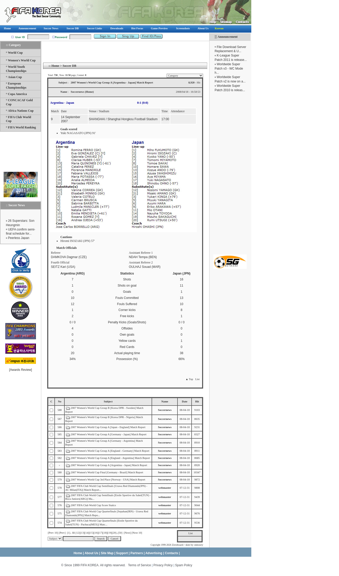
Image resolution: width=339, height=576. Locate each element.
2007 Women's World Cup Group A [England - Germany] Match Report (110, 450)
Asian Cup (15, 77)
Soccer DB (69, 66)
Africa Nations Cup (21, 110)
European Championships (16, 85)
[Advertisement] (230, 173)
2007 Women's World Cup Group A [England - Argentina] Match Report (110, 458)
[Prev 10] (53, 532)
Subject (108, 401)
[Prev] (62, 532)
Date (184, 401)
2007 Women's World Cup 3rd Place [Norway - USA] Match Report (108, 479)
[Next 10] (137, 532)
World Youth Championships (16, 69)
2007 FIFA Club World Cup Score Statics (93, 505)
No (59, 401)
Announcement (227, 37)
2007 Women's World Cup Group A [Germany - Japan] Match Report (108, 434)
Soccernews (165, 410)
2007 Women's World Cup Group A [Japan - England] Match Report (108, 427)
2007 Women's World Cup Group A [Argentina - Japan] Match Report (109, 465)
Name (164, 401)
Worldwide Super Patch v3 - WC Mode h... (229, 68)
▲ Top (189, 379)
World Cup (15, 52)
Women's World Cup (22, 60)
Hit (197, 401)
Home (55, 66)
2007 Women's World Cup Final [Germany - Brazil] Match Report (107, 472)
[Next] (127, 532)
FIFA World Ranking (22, 127)
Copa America (17, 94)
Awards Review (20, 370)
